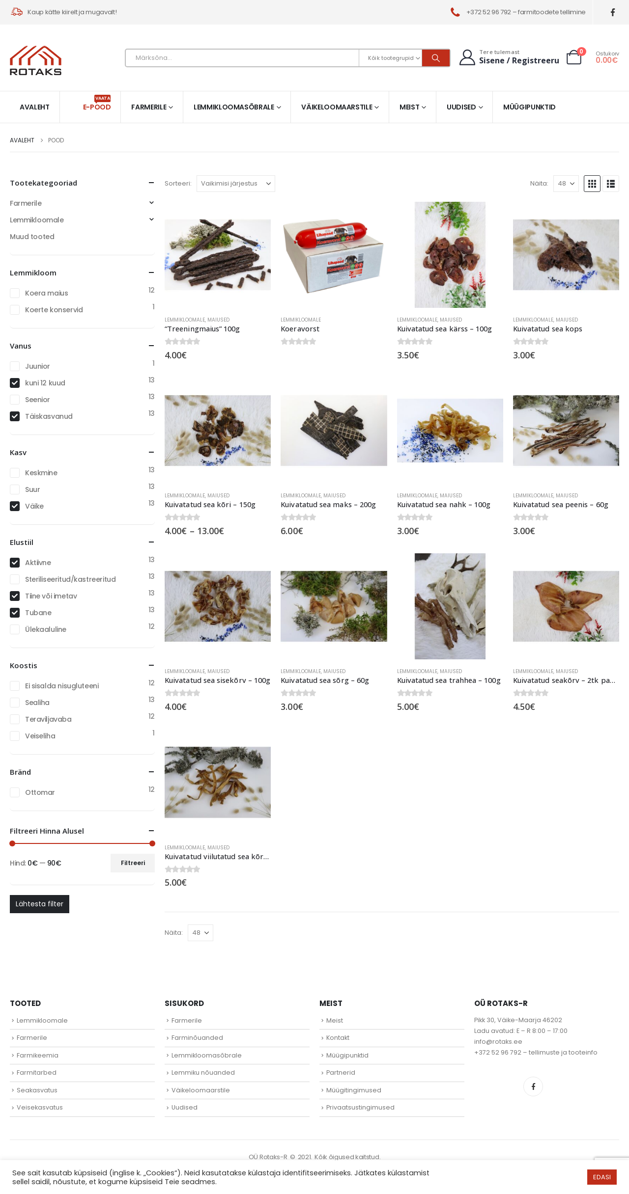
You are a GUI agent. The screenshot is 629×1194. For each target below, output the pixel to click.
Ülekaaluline (45, 629)
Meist (409, 107)
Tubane (38, 613)
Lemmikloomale (185, 320)
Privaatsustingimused (360, 1107)
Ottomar (40, 792)
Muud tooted (32, 237)
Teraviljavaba (48, 719)
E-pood (97, 103)
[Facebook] (613, 12)
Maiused (218, 320)
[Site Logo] (35, 60)
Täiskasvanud (49, 416)
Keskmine (41, 473)
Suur (32, 489)
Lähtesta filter (39, 904)
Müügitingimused (353, 1090)
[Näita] (566, 183)
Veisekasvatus (40, 1107)
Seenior (37, 400)
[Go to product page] (218, 255)
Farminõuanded (197, 1037)
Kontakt (337, 1037)
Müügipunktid (529, 107)
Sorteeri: (178, 183)
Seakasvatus (37, 1090)
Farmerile (148, 107)
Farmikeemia (37, 1055)
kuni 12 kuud (45, 383)
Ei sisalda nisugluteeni (61, 686)
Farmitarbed (37, 1072)
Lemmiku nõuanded (203, 1072)
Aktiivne (38, 563)
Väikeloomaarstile (336, 107)
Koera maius (46, 293)
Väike (34, 506)
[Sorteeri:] (236, 183)
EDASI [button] (602, 1177)
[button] (592, 183)
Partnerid (340, 1072)
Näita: (539, 183)
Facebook (533, 1086)
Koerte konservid (54, 310)
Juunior (37, 366)
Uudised (461, 107)
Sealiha (37, 702)
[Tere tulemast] (508, 57)
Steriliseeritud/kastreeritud (70, 579)
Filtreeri (133, 863)
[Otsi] (436, 58)
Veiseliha (40, 736)
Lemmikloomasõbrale (234, 107)
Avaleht (35, 107)
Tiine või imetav (51, 596)
